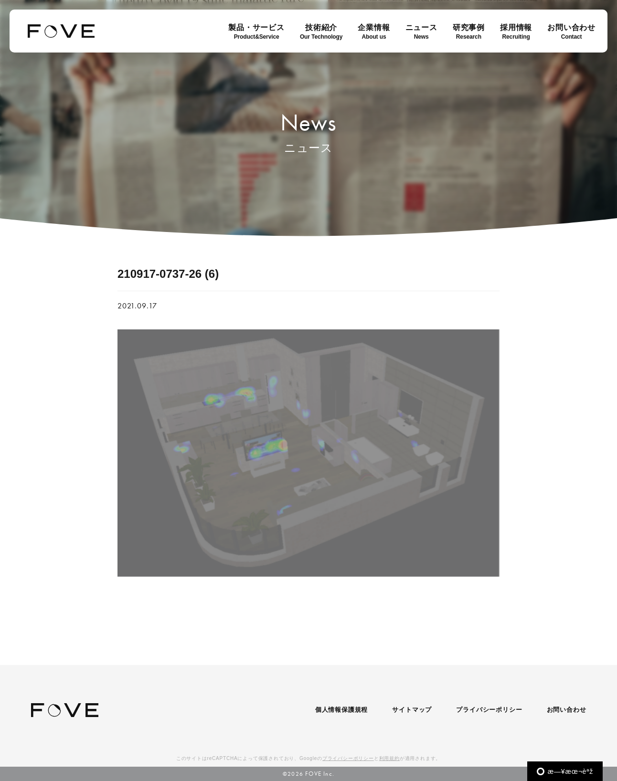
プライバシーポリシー (489, 709)
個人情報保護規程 (341, 709)
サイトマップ (412, 709)
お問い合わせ (566, 709)
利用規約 (389, 758)
